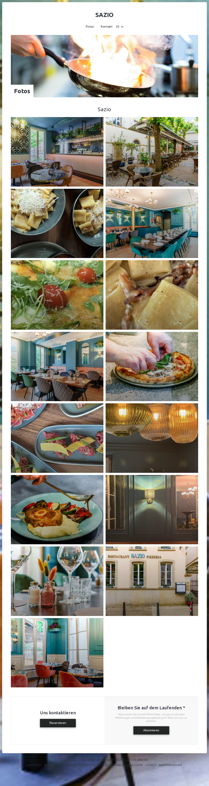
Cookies (150, 765)
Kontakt (107, 27)
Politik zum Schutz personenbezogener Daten (111, 765)
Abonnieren (151, 730)
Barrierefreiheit (170, 765)
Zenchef (142, 760)
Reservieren (58, 723)
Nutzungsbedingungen (60, 765)
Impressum (34, 765)
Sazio (104, 14)
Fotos (90, 27)
